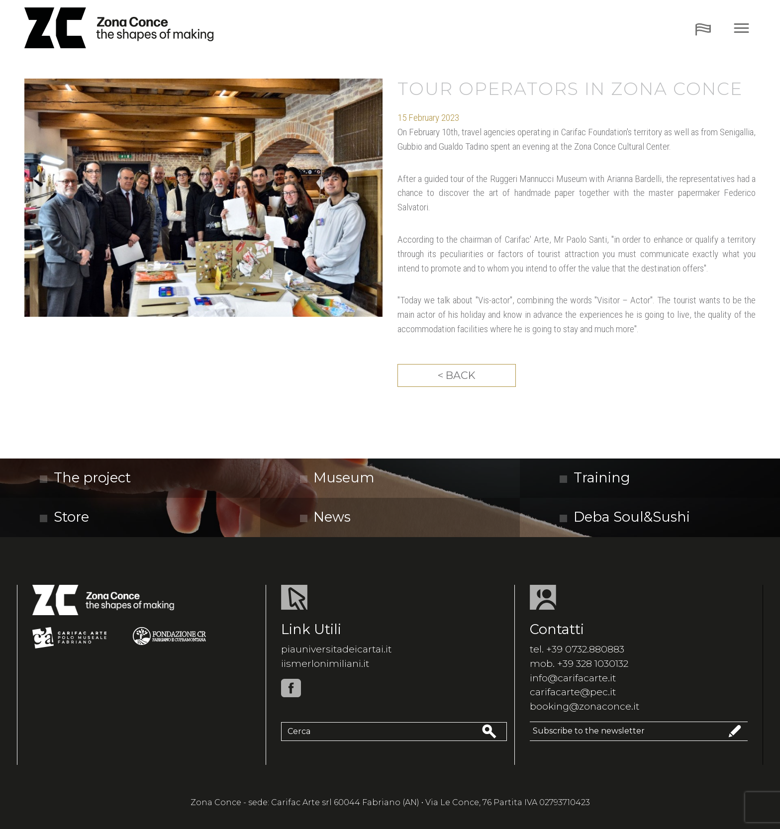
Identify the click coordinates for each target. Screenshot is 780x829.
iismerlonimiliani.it (325, 663)
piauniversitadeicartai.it (336, 649)
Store (64, 517)
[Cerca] (380, 731)
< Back (457, 375)
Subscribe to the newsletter (638, 731)
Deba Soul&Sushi (625, 517)
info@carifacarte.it (573, 678)
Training (595, 477)
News (325, 517)
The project (85, 477)
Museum (337, 477)
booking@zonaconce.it (584, 706)
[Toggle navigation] (703, 28)
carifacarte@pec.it (573, 692)
